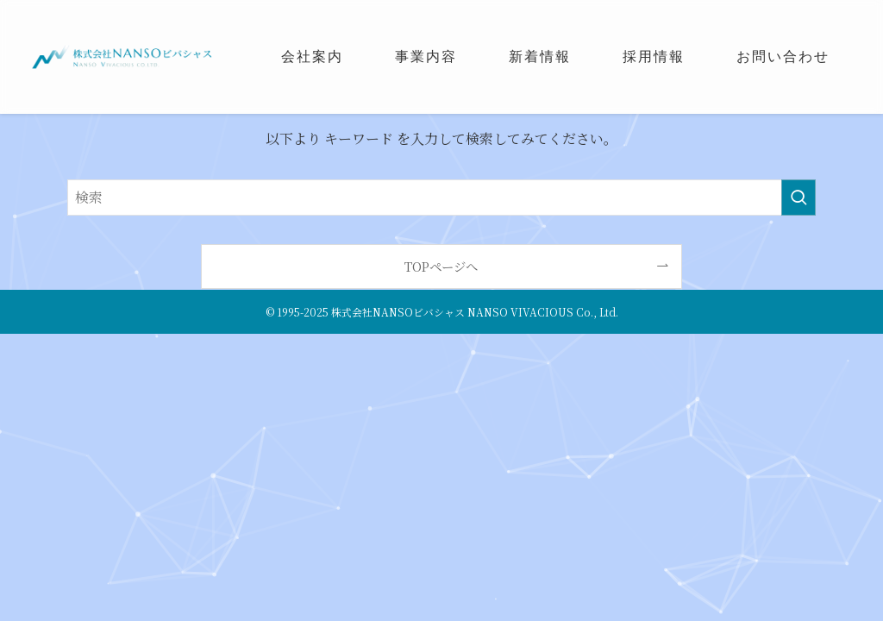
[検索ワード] (441, 197)
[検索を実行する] (798, 197)
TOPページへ (441, 266)
